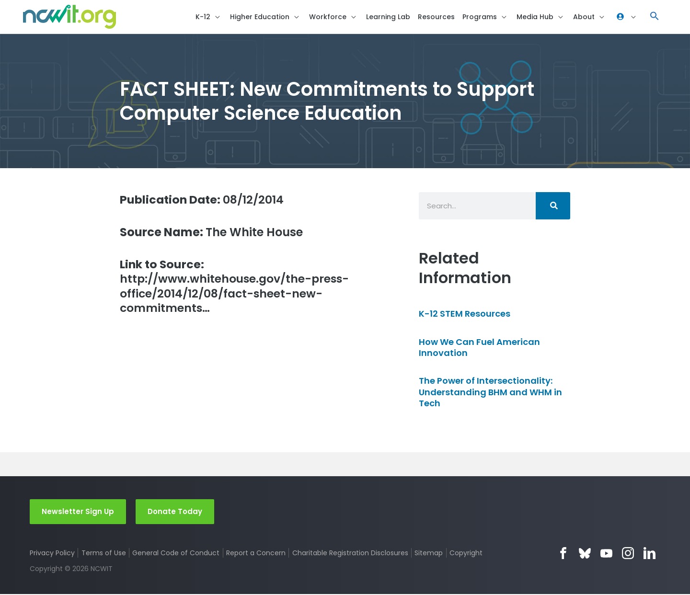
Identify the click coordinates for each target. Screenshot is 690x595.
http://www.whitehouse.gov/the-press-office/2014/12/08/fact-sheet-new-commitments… (237, 288)
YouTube (606, 554)
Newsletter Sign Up (78, 512)
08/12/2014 (203, 200)
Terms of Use (103, 554)
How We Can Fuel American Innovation (479, 347)
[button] (654, 17)
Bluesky (585, 554)
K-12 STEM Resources (464, 314)
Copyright (466, 554)
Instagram (628, 554)
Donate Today (175, 512)
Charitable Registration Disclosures (350, 554)
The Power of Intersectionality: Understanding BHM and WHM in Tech (490, 393)
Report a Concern (256, 554)
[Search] (553, 206)
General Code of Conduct (176, 554)
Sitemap (429, 554)
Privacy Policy (52, 554)
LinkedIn (650, 554)
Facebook (563, 554)
